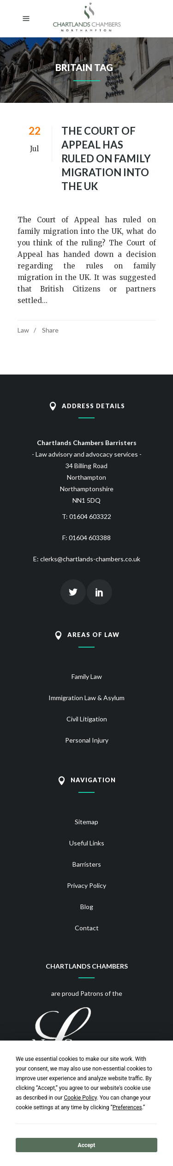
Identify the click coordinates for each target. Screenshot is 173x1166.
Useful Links (86, 843)
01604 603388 (90, 537)
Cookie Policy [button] (80, 1098)
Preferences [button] (127, 1107)
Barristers (86, 864)
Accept (86, 1145)
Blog (86, 906)
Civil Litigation (86, 719)
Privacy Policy (86, 885)
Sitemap (86, 822)
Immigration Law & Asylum (86, 698)
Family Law (87, 676)
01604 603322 (90, 516)
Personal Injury (86, 740)
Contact (87, 928)
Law (23, 330)
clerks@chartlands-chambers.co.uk (90, 559)
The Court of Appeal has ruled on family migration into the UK (106, 158)
